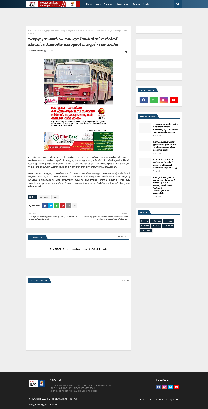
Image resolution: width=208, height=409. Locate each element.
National (108, 4)
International (121, 4)
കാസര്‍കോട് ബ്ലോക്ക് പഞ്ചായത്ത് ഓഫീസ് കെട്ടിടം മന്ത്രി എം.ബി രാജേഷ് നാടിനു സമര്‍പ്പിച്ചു (165, 163)
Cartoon (169, 221)
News (37, 30)
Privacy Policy (171, 399)
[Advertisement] (95, 16)
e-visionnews (53, 398)
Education (169, 225)
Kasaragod (44, 197)
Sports (136, 4)
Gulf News (147, 230)
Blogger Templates (48, 404)
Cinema (146, 225)
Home (89, 4)
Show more (123, 236)
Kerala (98, 4)
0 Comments (123, 280)
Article (146, 4)
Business (157, 221)
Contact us (159, 399)
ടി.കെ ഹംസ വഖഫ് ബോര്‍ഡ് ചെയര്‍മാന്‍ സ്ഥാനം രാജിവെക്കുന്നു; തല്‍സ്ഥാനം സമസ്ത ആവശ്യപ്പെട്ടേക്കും (165, 128)
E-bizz (157, 225)
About (149, 399)
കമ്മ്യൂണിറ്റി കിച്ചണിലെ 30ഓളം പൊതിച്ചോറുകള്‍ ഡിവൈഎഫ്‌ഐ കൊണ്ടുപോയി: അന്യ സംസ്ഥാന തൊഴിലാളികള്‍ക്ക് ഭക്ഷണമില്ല (164, 185)
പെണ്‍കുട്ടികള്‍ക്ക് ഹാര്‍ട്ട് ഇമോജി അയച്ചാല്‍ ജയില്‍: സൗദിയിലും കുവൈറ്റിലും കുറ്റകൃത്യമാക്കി (164, 146)
